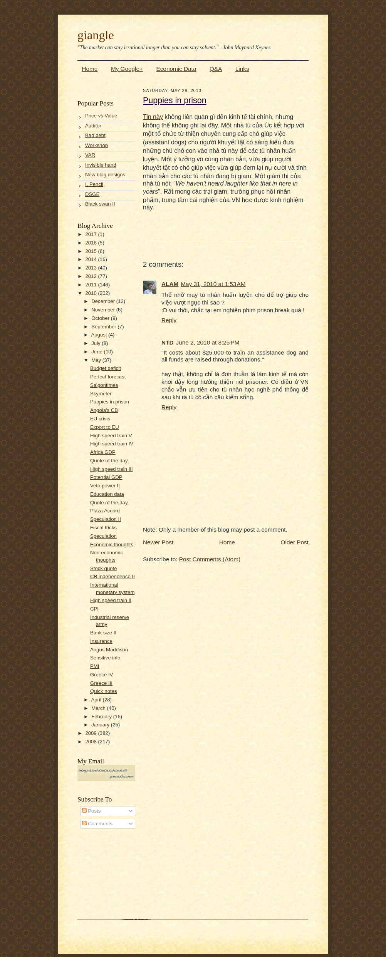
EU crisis (100, 419)
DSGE (92, 194)
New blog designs (105, 174)
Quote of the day (109, 460)
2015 (91, 251)
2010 (91, 293)
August (99, 335)
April (96, 700)
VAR (90, 155)
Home (90, 68)
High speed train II (110, 600)
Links (242, 68)
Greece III (101, 683)
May (96, 360)
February (102, 716)
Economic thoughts (111, 544)
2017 (91, 234)
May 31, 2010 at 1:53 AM (213, 284)
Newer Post (158, 542)
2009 (91, 733)
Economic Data (176, 68)
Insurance (101, 641)
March (99, 708)
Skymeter (101, 394)
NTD (167, 342)
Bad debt (95, 135)
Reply (168, 320)
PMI (94, 666)
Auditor (93, 126)
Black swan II (100, 204)
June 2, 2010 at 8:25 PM (208, 342)
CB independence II (112, 576)
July (96, 343)
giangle (95, 35)
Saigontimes (104, 385)
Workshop (96, 145)
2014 (91, 259)
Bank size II (103, 633)
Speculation (103, 536)
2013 (91, 268)
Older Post (295, 542)
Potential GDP (106, 477)
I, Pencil (94, 184)
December (103, 301)
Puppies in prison (109, 402)
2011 (91, 285)
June (97, 352)
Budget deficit (105, 368)
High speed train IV (111, 444)
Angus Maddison (109, 649)
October (101, 318)
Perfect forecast (108, 377)
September (104, 327)
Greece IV (101, 675)
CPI (94, 609)
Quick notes (103, 691)
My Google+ (127, 68)
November (103, 310)
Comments (97, 823)
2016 (91, 243)
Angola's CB (104, 410)
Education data (107, 494)
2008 (91, 742)
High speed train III (111, 469)
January (101, 725)
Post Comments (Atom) (209, 559)
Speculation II (105, 519)
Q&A (216, 68)
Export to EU (104, 427)
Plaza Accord (105, 511)
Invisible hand (100, 165)
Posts (91, 811)
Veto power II (105, 486)
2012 (91, 276)
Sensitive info (105, 658)
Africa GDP (103, 452)
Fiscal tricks (103, 527)
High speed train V (111, 435)
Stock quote (103, 568)
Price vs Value (101, 116)
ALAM (169, 284)
